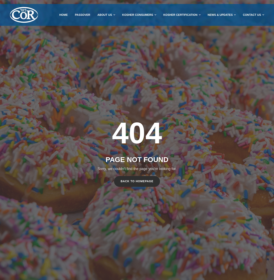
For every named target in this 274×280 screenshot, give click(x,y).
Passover (82, 14)
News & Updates (220, 14)
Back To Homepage (137, 181)
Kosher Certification (180, 14)
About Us (104, 14)
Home (63, 14)
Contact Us (252, 14)
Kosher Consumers (137, 14)
